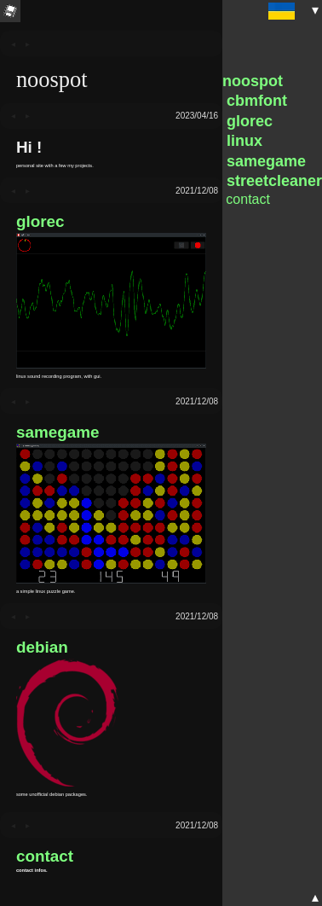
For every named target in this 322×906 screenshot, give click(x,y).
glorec (40, 221)
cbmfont (254, 100)
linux (242, 140)
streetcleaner (272, 180)
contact (44, 856)
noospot (252, 81)
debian (42, 647)
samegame (58, 432)
